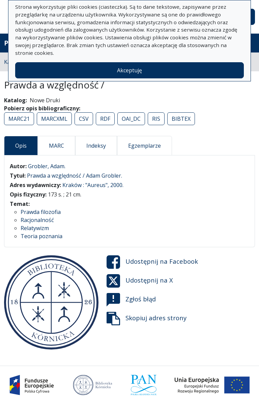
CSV (84, 118)
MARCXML (54, 118)
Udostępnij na (152, 262)
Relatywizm (35, 228)
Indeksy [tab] (96, 145)
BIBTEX (181, 118)
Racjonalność (37, 220)
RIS (156, 118)
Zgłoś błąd (131, 299)
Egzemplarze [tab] (144, 145)
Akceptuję (129, 70)
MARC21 (19, 118)
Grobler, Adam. (46, 166)
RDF (105, 118)
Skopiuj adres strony (146, 318)
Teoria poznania (41, 236)
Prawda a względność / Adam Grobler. (74, 175)
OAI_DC (131, 118)
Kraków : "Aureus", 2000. (92, 185)
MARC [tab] (56, 145)
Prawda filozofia (41, 212)
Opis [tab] (21, 145)
